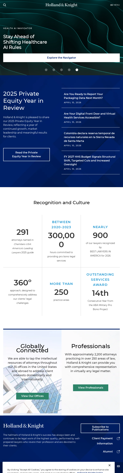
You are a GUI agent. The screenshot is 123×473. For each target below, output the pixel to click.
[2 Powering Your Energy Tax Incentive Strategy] (61, 70)
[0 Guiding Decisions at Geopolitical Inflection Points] (46, 70)
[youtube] (118, 466)
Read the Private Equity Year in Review (26, 154)
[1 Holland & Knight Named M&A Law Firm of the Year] (54, 70)
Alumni (108, 451)
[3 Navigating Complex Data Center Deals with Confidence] (69, 70)
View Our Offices (32, 396)
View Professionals (90, 387)
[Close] (109, 469)
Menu (117, 5)
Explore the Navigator (61, 57)
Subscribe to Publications (100, 428)
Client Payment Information (102, 441)
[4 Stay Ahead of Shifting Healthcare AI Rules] (77, 70)
